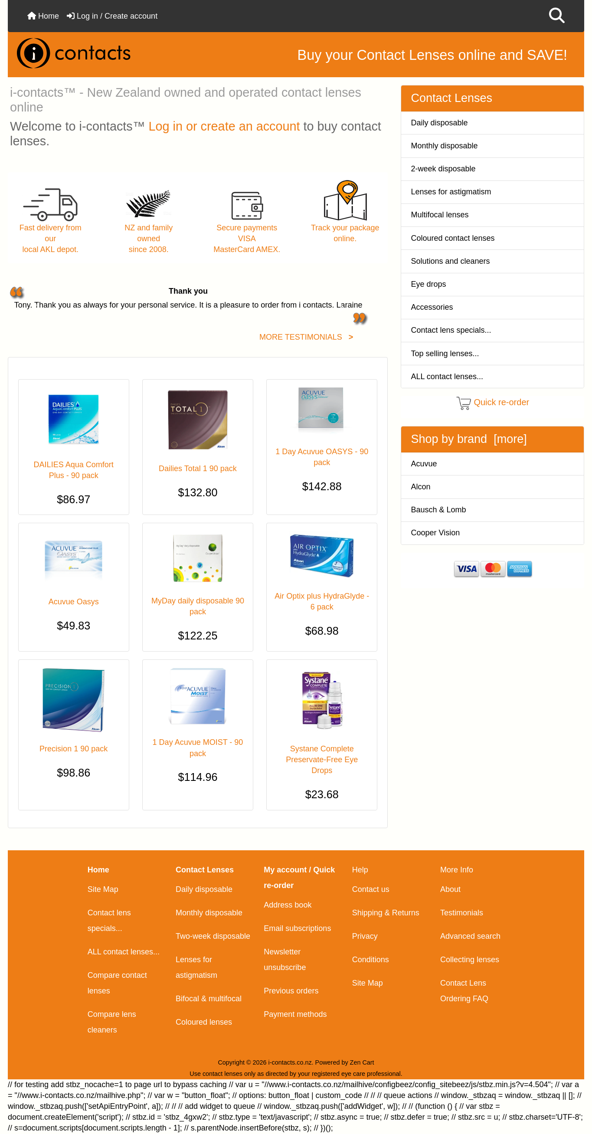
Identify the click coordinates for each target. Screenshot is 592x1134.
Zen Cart (362, 1062)
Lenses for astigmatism (451, 191)
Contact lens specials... (451, 330)
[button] (557, 16)
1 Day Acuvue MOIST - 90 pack (198, 747)
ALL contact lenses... (447, 376)
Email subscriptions (297, 928)
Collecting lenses (469, 959)
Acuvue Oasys (74, 601)
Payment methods (295, 1014)
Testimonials (461, 912)
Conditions (370, 959)
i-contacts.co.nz (290, 1062)
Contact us (370, 889)
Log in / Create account (112, 16)
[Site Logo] (105, 53)
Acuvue (424, 463)
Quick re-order (501, 402)
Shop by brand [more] (469, 439)
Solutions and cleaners (450, 261)
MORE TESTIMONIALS (306, 337)
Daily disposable (439, 122)
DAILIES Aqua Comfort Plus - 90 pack (74, 470)
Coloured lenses (204, 1022)
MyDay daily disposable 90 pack (197, 606)
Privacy (365, 936)
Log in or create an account (224, 126)
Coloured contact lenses (453, 238)
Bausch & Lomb (438, 509)
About (450, 889)
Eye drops (428, 284)
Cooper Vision (435, 532)
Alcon (421, 486)
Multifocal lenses (440, 214)
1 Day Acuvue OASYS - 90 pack (321, 457)
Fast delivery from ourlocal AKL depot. (51, 238)
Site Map (103, 889)
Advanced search (470, 936)
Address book (287, 905)
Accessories (432, 307)
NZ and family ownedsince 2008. (148, 238)
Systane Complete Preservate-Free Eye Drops (322, 759)
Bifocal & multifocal (209, 998)
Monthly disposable (444, 145)
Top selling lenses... (445, 353)
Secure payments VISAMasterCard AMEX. (246, 238)
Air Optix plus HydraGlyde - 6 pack (322, 601)
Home (43, 16)
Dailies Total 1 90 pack (198, 468)
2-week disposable (443, 168)
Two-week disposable (213, 936)
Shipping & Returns (385, 912)
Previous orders (291, 991)
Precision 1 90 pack (73, 748)
